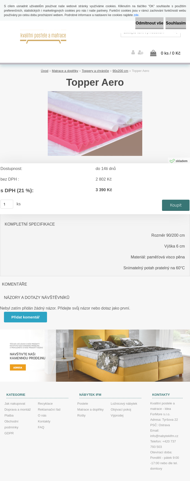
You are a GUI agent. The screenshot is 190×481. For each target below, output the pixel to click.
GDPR (9, 424)
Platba (9, 407)
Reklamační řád (49, 401)
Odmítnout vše (131, 23)
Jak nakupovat (14, 395)
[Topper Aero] (95, 84)
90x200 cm (120, 62)
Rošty (81, 407)
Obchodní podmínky (11, 415)
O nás (42, 407)
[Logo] (43, 35)
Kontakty (44, 413)
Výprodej (117, 407)
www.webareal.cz (111, 477)
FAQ (41, 418)
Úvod (44, 62)
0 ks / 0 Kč (170, 44)
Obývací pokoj (121, 401)
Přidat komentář (27, 308)
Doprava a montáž (17, 401)
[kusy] (6, 195)
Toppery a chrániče (95, 62)
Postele (82, 395)
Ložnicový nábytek (124, 395)
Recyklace (45, 395)
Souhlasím (170, 23)
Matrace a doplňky (65, 62)
